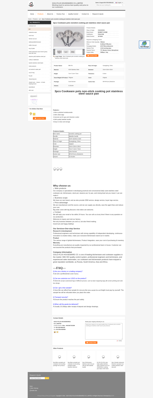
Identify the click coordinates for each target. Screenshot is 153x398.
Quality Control (73, 14)
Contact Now (93, 55)
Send (46, 378)
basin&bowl (32, 87)
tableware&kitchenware (35, 42)
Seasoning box (32, 79)
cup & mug (31, 72)
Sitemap (36, 388)
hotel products (32, 66)
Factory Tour (61, 14)
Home (32, 14)
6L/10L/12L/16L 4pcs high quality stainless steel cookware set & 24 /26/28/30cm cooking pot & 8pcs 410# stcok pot (103, 366)
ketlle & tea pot (32, 45)
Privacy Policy (41, 395)
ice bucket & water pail (34, 69)
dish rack (31, 90)
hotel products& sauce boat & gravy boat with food (38, 52)
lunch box (31, 35)
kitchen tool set (33, 38)
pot (40, 19)
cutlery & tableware (34, 59)
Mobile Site (33, 390)
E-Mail (31, 388)
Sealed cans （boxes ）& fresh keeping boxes (37, 83)
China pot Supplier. (51, 395)
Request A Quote (97, 14)
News (31, 386)
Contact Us (85, 14)
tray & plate (32, 48)
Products (41, 14)
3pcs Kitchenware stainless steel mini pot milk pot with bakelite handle (88, 365)
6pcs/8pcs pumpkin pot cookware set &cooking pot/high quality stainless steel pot (74, 365)
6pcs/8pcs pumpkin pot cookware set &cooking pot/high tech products (59, 364)
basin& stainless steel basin (36, 63)
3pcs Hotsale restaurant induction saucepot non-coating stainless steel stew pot (118, 365)
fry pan (30, 76)
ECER (112, 395)
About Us (50, 14)
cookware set (32, 26)
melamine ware (33, 32)
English (120, 2)
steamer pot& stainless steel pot (37, 56)
